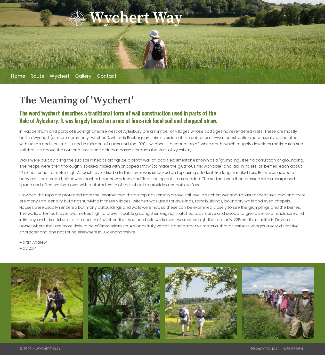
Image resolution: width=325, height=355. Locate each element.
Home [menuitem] (18, 76)
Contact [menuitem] (107, 76)
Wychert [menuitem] (60, 76)
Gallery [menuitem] (83, 76)
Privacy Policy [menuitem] (264, 348)
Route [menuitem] (37, 76)
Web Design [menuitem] (293, 348)
